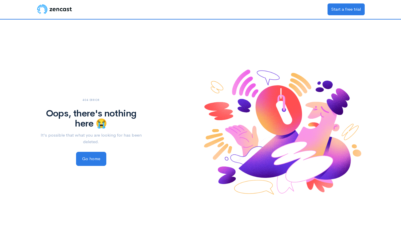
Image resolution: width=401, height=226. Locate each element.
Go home (91, 158)
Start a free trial (346, 9)
